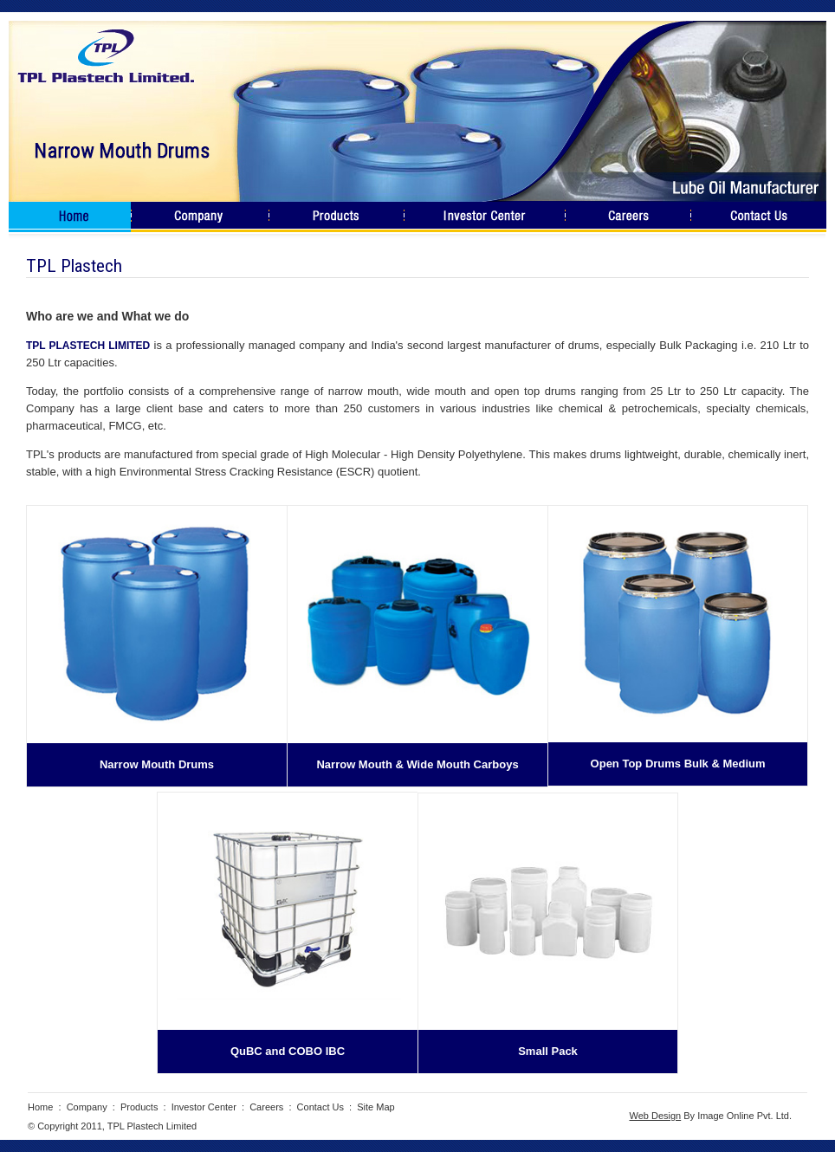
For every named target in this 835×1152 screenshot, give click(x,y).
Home (40, 1107)
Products (139, 1107)
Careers (266, 1107)
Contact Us (320, 1107)
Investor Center (204, 1107)
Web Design (655, 1115)
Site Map (375, 1107)
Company (87, 1107)
